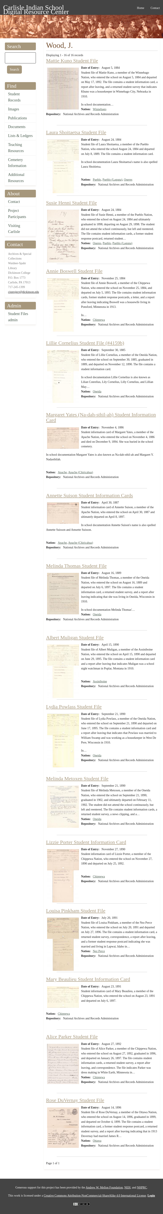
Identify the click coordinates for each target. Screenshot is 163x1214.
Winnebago (99, 109)
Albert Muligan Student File (75, 637)
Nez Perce (99, 951)
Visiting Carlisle (14, 229)
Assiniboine (100, 681)
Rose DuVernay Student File (75, 1100)
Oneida (97, 391)
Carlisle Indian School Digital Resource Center (36, 8)
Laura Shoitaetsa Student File (76, 132)
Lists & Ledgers (20, 136)
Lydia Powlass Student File (74, 706)
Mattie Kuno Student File (72, 60)
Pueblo (97, 179)
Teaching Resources (16, 148)
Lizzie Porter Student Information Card (86, 842)
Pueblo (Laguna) (112, 179)
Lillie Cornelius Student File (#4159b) (85, 343)
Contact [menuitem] (155, 8)
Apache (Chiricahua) (80, 472)
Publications (17, 118)
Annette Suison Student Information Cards (89, 495)
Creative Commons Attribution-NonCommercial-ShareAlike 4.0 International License (95, 1195)
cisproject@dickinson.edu (23, 292)
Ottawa (97, 1140)
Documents (16, 127)
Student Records (14, 97)
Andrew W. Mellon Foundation (104, 1187)
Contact (14, 202)
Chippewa (99, 319)
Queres (128, 179)
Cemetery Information (17, 163)
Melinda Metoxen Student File (77, 778)
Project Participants (17, 213)
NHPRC (142, 1187)
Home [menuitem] (140, 8)
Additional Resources (16, 178)
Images (13, 109)
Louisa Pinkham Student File (75, 910)
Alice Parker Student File (72, 1036)
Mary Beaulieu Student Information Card (88, 979)
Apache (62, 472)
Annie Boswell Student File (74, 271)
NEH (127, 1187)
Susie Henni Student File (71, 202)
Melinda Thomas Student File (76, 566)
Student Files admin (18, 317)
